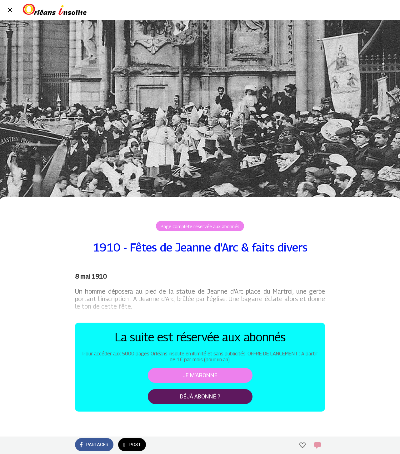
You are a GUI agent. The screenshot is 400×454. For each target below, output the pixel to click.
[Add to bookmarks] (302, 445)
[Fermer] (10, 10)
